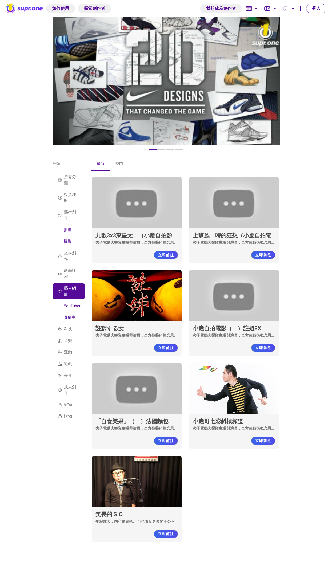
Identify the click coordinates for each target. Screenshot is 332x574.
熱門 (119, 163)
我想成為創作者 (221, 8)
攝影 (68, 241)
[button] (153, 149)
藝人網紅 (67, 291)
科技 (65, 329)
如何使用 (60, 8)
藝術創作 (67, 215)
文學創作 (67, 256)
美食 (65, 375)
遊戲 (65, 363)
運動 (65, 352)
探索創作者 (94, 8)
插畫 (68, 229)
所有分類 (67, 179)
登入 (316, 8)
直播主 (70, 317)
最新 (100, 163)
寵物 (65, 404)
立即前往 (166, 255)
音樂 (65, 340)
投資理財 (67, 197)
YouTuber (72, 305)
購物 (65, 416)
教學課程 (67, 273)
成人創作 (67, 390)
